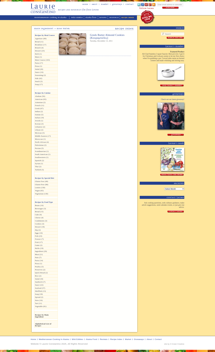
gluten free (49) (41, 181)
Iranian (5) (39, 115)
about (94, 4)
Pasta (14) (39, 260)
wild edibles (77, 17)
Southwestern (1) (41, 157)
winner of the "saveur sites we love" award (147, 17)
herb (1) (38, 54)
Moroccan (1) (40, 139)
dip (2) (38, 230)
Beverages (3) (40, 209)
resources (114, 17)
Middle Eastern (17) (43, 136)
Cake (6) (38, 215)
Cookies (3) (39, 224)
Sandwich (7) (40, 282)
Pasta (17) (39, 63)
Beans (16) (39, 205)
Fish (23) (38, 236)
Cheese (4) (39, 218)
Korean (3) (39, 124)
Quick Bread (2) (41, 273)
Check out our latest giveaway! (172, 99)
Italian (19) (39, 118)
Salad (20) (39, 69)
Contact (129, 4)
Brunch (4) (39, 48)
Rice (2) (38, 276)
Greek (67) (39, 108)
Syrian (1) (39, 163)
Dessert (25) (40, 51)
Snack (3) (39, 81)
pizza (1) (38, 263)
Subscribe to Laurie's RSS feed (154, 5)
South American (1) (42, 154)
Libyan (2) (39, 130)
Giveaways (117, 4)
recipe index (127, 17)
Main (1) (38, 57)
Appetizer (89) (40, 38)
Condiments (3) (41, 221)
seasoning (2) (40, 75)
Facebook (143, 5)
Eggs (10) (39, 233)
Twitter (139, 5)
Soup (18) (39, 294)
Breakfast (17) (40, 45)
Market (105, 4)
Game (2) (38, 245)
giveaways (139, 339)
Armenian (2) (40, 102)
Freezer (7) (39, 239)
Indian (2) (39, 111)
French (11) (39, 105)
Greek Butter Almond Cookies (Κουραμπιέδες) (107, 36)
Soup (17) (39, 84)
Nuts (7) (38, 257)
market (128, 339)
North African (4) (42, 142)
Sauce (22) (39, 285)
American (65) (40, 99)
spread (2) (39, 297)
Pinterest (146, 5)
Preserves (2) (40, 270)
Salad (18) (39, 279)
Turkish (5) (39, 170)
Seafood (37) (40, 288)
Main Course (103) (42, 60)
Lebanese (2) (40, 127)
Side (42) (38, 78)
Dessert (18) (40, 227)
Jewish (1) (39, 121)
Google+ (150, 5)
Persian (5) (39, 148)
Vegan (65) (39, 191)
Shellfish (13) (40, 291)
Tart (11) (38, 303)
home (85, 4)
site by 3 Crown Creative (174, 344)
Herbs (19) (39, 248)
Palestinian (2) (40, 145)
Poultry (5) (39, 267)
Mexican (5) (40, 133)
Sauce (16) (39, 72)
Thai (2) (38, 166)
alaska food (91, 17)
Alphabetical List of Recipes (43, 325)
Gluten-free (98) (41, 184)
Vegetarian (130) (41, 194)
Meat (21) (39, 254)
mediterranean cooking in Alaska (51, 17)
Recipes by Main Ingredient (42, 316)
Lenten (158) (40, 188)
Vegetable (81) (40, 306)
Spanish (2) (39, 160)
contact (158, 339)
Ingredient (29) (41, 251)
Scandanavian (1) (42, 151)
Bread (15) (39, 212)
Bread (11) (39, 42)
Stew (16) (39, 300)
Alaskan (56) (40, 96)
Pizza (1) (38, 66)
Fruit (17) (39, 242)
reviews (103, 17)
